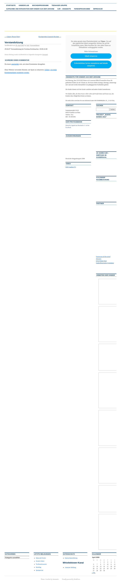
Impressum (98, 9)
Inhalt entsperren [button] (91, 56)
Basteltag (38, 567)
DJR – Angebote (64, 9)
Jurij (27, 45)
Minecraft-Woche (41, 558)
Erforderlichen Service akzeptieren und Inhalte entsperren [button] (91, 64)
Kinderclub (24, 5)
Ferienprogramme (82, 9)
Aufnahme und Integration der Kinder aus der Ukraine (30, 9)
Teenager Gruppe (59, 5)
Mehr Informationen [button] (91, 51)
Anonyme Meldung (70, 567)
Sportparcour (39, 570)
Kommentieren (34, 45)
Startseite (11, 5)
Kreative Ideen (40, 561)
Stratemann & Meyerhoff (103, 257)
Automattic (55, 579)
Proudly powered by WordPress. (71, 579)
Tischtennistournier (41, 564)
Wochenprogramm (40, 5)
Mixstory (98, 259)
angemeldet (15, 64)
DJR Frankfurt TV (71, 167)
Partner (100, 203)
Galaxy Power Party (12, 37)
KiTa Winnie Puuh (101, 261)
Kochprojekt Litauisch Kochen (50, 37)
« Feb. (93, 573)
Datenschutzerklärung (71, 558)
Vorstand (45, 54)
